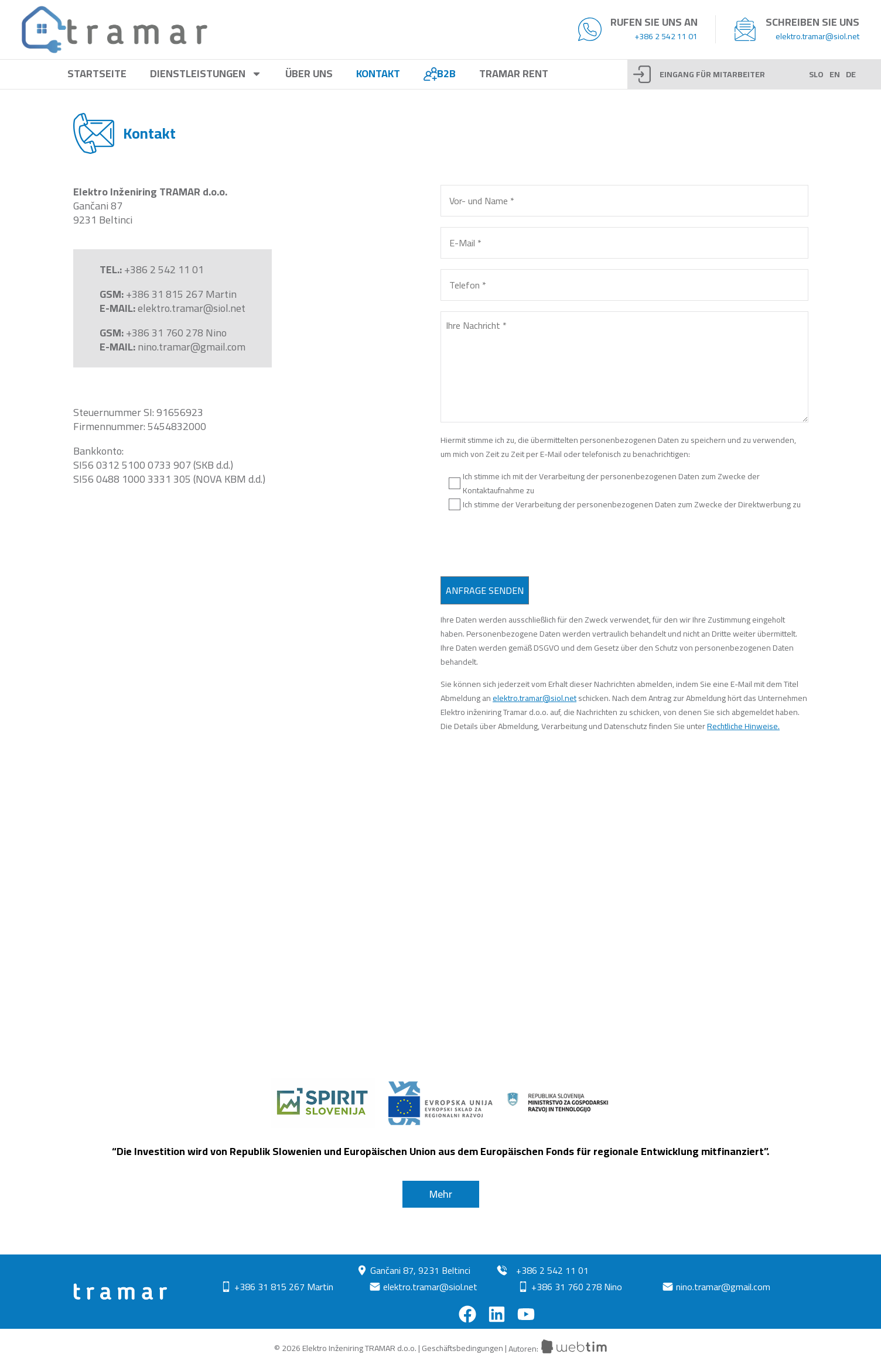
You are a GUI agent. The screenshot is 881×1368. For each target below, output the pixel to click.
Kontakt (378, 74)
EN (834, 74)
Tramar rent (513, 74)
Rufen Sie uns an (654, 22)
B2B (440, 74)
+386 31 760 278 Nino (176, 332)
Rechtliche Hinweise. (743, 726)
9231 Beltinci (102, 219)
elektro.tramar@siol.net (817, 36)
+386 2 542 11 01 (666, 36)
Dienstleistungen (206, 74)
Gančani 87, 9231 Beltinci (420, 1270)
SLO (816, 74)
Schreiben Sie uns (812, 22)
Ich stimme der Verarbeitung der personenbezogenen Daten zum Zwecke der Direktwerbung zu (632, 504)
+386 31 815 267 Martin (181, 294)
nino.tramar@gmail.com (191, 346)
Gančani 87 (97, 205)
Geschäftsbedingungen (462, 1348)
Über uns (309, 74)
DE (851, 74)
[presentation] (529, 545)
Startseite (97, 74)
